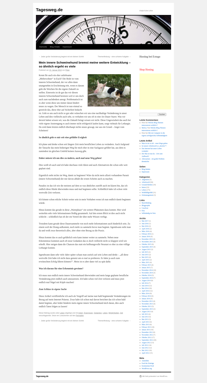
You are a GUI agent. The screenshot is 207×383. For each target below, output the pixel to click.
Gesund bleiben (147, 185)
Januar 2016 (146, 236)
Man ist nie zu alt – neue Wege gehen (154, 143)
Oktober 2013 (146, 306)
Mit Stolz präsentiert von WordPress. (155, 376)
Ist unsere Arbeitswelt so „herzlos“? (154, 146)
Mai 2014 (145, 288)
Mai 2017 (145, 221)
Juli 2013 (145, 314)
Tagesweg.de (49, 9)
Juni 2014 (145, 286)
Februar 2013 (146, 327)
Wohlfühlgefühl (147, 193)
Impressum (67, 47)
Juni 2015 (145, 255)
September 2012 (147, 340)
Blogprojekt (146, 205)
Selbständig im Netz (149, 213)
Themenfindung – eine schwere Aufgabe (114, 57)
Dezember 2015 (147, 239)
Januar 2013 (146, 330)
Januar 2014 (146, 299)
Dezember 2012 (147, 332)
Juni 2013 (145, 317)
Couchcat (145, 208)
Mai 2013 (145, 319)
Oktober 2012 (146, 337)
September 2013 (147, 309)
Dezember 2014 (147, 270)
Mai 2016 (145, 226)
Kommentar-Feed (148, 366)
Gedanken (98, 313)
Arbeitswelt (146, 182)
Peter (68, 70)
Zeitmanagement (147, 195)
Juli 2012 (145, 345)
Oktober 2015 (146, 244)
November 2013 (147, 304)
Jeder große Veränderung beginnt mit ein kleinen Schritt (61, 57)
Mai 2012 (145, 350)
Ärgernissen (88, 313)
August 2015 (146, 249)
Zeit (121, 313)
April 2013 (145, 322)
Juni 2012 (145, 348)
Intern (144, 187)
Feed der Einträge (148, 363)
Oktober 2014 (146, 275)
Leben (62, 313)
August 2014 (146, 280)
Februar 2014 (146, 296)
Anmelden (145, 361)
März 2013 (145, 324)
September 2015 (147, 247)
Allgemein (145, 180)
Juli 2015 (145, 252)
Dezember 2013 (147, 301)
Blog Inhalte (55, 47)
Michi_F (145, 128)
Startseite (43, 47)
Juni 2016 (145, 224)
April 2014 (145, 291)
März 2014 (145, 293)
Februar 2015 (146, 265)
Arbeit (80, 313)
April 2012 (145, 353)
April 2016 (145, 229)
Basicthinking (146, 203)
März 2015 (145, 262)
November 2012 (147, 335)
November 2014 (147, 273)
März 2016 (145, 231)
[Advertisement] (157, 91)
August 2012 (146, 343)
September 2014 (147, 278)
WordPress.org (147, 368)
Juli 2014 (145, 283)
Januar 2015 (146, 268)
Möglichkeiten (114, 313)
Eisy (143, 211)
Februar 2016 (146, 234)
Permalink (80, 316)
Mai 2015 (145, 257)
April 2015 (145, 260)
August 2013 (146, 312)
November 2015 (147, 242)
